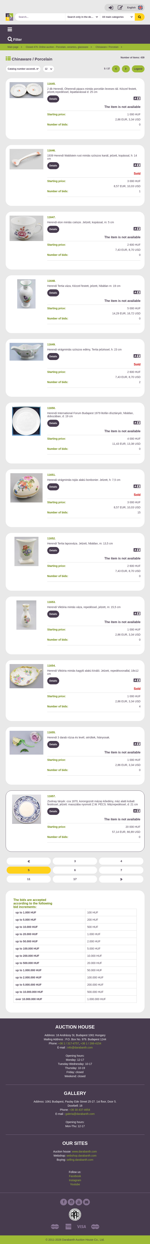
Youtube (75, 1184)
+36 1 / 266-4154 (90, 1043)
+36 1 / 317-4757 (68, 1043)
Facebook (75, 1176)
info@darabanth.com (80, 1047)
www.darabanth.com (84, 1151)
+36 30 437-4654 (79, 1109)
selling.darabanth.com (80, 1159)
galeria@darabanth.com (80, 1113)
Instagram (75, 1180)
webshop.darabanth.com (81, 1155)
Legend (138, 69)
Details (53, 99)
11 (28, 879)
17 (75, 879)
